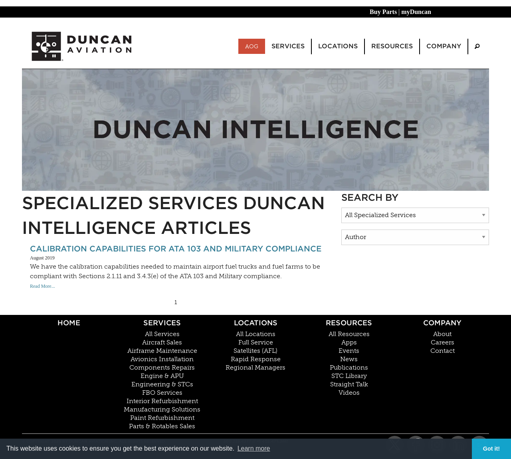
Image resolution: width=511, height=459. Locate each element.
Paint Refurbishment (162, 418)
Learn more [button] (254, 448)
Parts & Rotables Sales (162, 426)
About (442, 334)
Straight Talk (349, 384)
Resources (349, 323)
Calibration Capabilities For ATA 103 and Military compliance (175, 248)
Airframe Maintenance (162, 351)
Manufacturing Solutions (162, 409)
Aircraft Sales (162, 342)
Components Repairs (162, 367)
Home (68, 323)
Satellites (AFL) (255, 351)
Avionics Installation (162, 359)
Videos (349, 393)
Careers (442, 342)
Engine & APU (162, 376)
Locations (255, 323)
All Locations (255, 334)
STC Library (349, 376)
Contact (442, 351)
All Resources (349, 334)
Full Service (255, 342)
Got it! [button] (491, 448)
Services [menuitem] (288, 46)
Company (442, 323)
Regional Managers (255, 367)
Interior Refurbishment (162, 401)
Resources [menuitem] (392, 46)
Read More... (42, 286)
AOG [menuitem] (251, 46)
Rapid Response (256, 359)
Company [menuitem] (443, 46)
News (349, 359)
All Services (162, 334)
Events (349, 351)
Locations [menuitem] (338, 46)
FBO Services (162, 393)
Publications (349, 367)
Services (162, 323)
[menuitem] (477, 46)
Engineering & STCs (162, 384)
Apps (349, 342)
